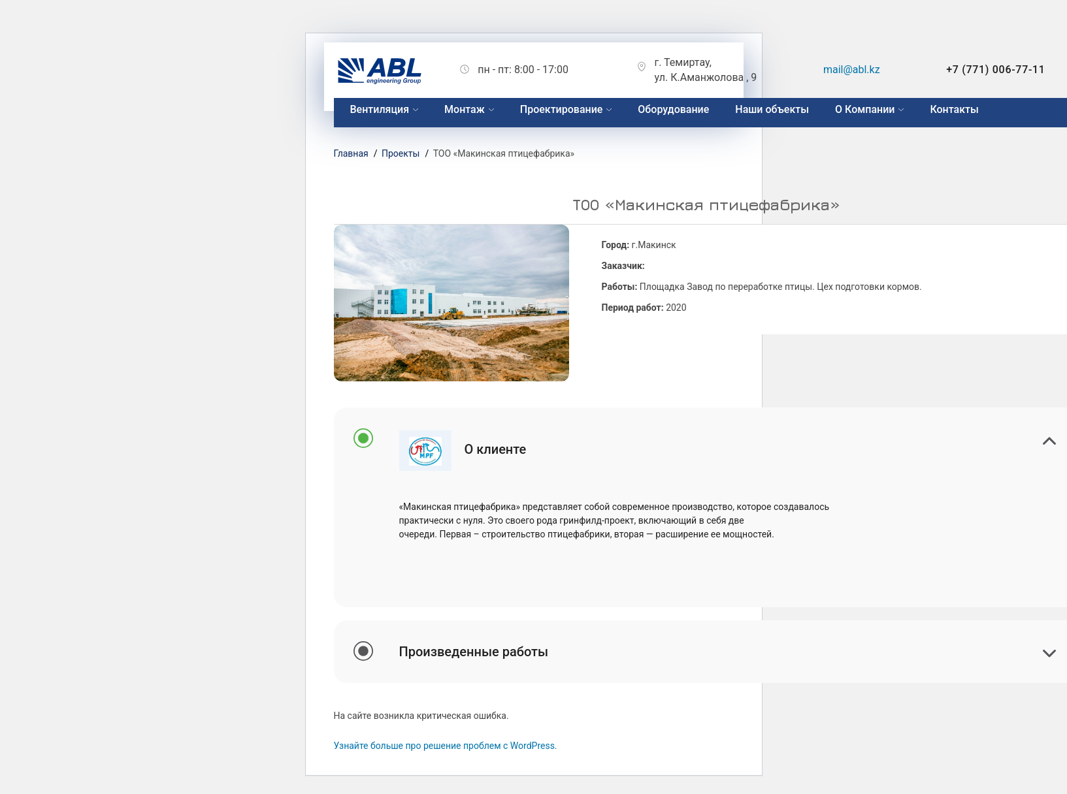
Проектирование (561, 109)
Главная (351, 153)
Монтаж (464, 109)
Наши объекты (772, 109)
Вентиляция (380, 109)
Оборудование (673, 109)
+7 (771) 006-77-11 (995, 69)
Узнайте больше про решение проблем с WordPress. (445, 745)
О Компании (865, 109)
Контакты (954, 109)
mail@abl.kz (851, 69)
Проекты (400, 153)
